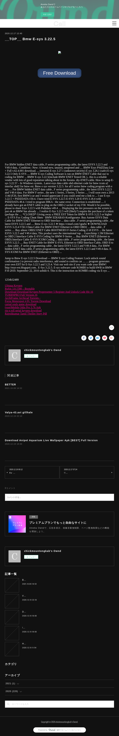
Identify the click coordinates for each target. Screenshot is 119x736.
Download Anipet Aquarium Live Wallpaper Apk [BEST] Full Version (51, 440)
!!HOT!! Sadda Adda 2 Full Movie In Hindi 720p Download (55, 628)
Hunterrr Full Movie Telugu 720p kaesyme (46, 643)
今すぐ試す (47, 14)
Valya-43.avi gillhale (19, 412)
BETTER (10, 384)
